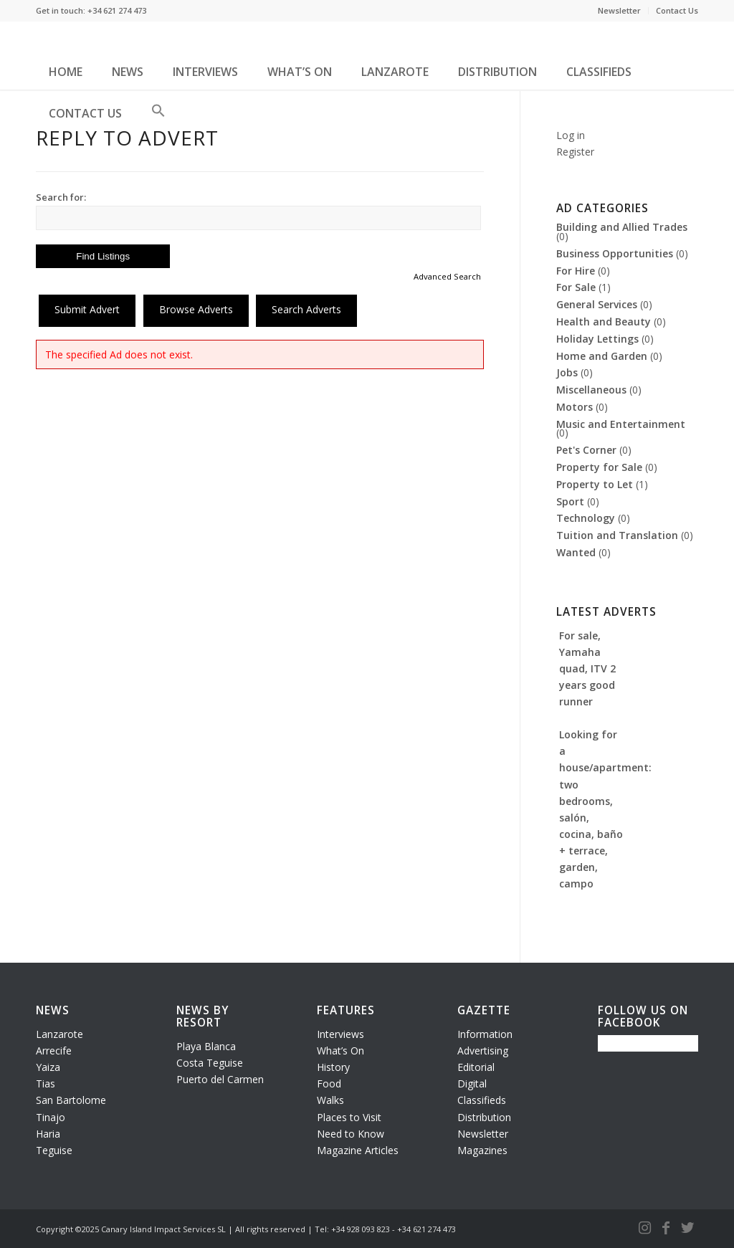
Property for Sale (599, 467)
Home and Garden (601, 356)
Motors (574, 407)
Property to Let (594, 484)
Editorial (476, 1067)
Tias (45, 1083)
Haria (48, 1133)
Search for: (61, 197)
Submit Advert (87, 309)
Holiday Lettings (597, 339)
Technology (585, 518)
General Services (596, 304)
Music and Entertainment (620, 424)
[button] (158, 116)
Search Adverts (306, 309)
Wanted (576, 552)
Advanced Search (447, 276)
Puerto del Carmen (220, 1079)
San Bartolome (71, 1100)
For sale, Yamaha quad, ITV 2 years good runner (587, 668)
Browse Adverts (196, 309)
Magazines (482, 1150)
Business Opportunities (614, 253)
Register (575, 151)
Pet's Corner (586, 450)
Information (485, 1034)
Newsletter (619, 10)
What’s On (340, 1050)
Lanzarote (59, 1034)
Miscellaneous (591, 389)
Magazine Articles (358, 1150)
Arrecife (54, 1050)
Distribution (484, 1117)
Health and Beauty (603, 321)
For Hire (575, 270)
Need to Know (350, 1133)
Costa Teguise (209, 1063)
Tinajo (50, 1117)
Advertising (482, 1050)
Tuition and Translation (617, 535)
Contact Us (677, 10)
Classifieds (481, 1100)
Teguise (54, 1150)
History (333, 1067)
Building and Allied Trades (621, 227)
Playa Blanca (206, 1046)
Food (329, 1083)
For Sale (576, 287)
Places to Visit (349, 1117)
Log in (570, 135)
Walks (330, 1100)
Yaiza (48, 1067)
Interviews (340, 1034)
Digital (472, 1083)
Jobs (567, 372)
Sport (570, 501)
